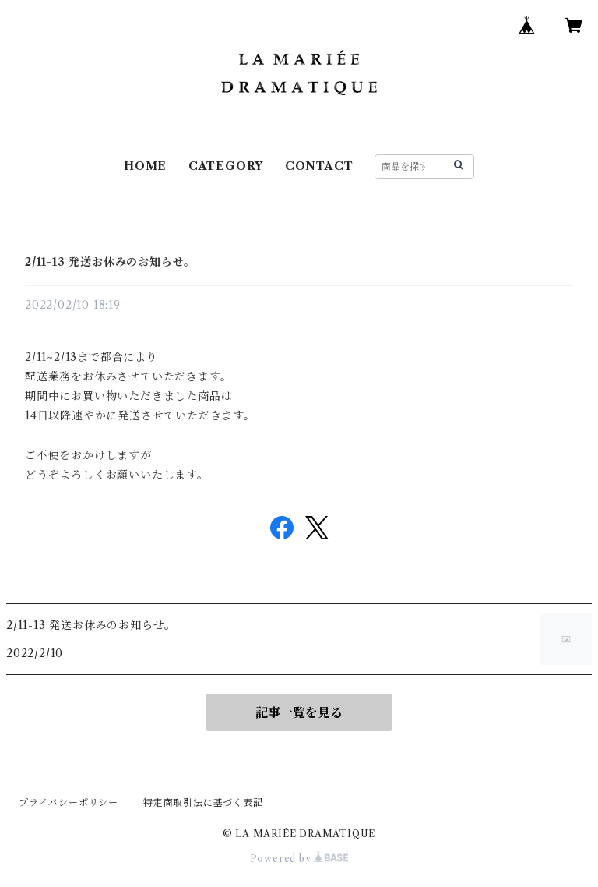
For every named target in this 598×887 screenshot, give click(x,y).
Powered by (299, 858)
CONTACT (319, 166)
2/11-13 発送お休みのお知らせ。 (110, 262)
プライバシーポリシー (68, 802)
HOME (145, 166)
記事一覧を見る (299, 712)
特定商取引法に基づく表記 (203, 802)
